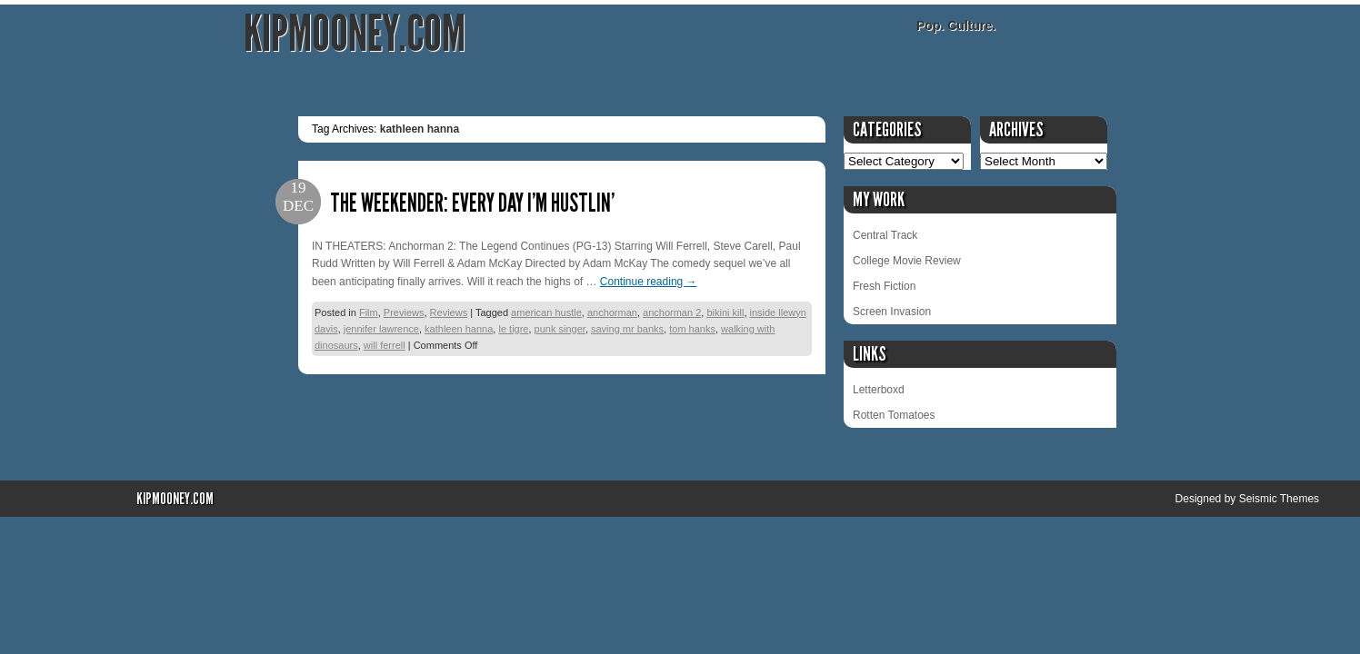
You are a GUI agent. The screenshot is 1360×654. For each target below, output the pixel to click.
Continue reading (648, 281)
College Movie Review (907, 260)
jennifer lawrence (381, 328)
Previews (404, 312)
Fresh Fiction (884, 286)
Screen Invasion (892, 311)
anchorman (612, 312)
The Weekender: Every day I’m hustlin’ (472, 203)
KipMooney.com (354, 34)
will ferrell (384, 345)
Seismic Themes (1279, 498)
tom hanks (692, 328)
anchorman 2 (672, 312)
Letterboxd (879, 389)
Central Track (885, 235)
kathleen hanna (459, 328)
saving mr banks (627, 328)
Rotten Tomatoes (894, 415)
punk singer (560, 328)
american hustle (546, 312)
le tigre (513, 328)
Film (368, 312)
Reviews (449, 312)
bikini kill (725, 312)
